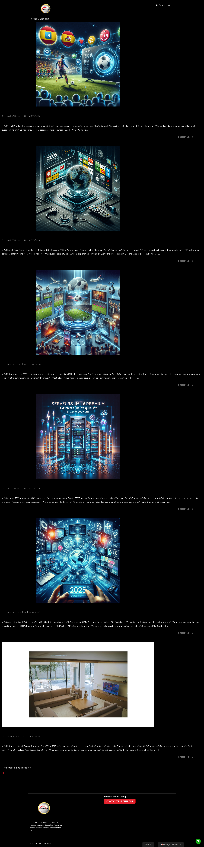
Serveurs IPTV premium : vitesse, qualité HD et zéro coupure (49, 484)
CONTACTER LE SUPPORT (119, 801)
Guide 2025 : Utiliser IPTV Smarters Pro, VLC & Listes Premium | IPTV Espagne (59, 608)
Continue (184, 137)
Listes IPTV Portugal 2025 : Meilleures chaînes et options (46, 235)
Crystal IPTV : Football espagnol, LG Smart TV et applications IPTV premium (61, 111)
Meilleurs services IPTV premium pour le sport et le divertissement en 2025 (61, 360)
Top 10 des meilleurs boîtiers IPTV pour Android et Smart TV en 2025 (55, 732)
